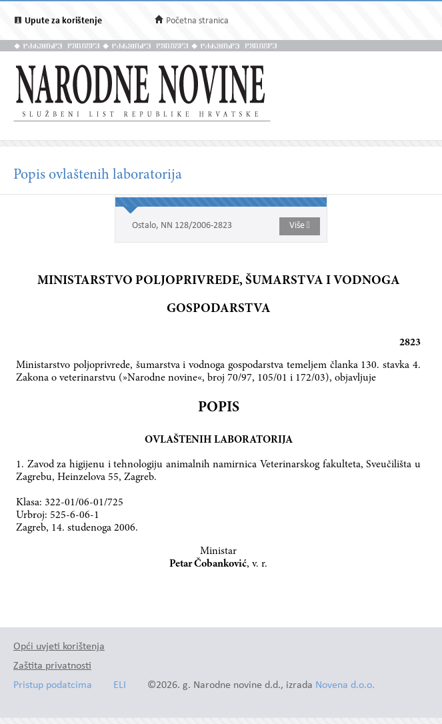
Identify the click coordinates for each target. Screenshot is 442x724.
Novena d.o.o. (345, 685)
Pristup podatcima (52, 685)
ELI (119, 685)
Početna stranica (197, 21)
